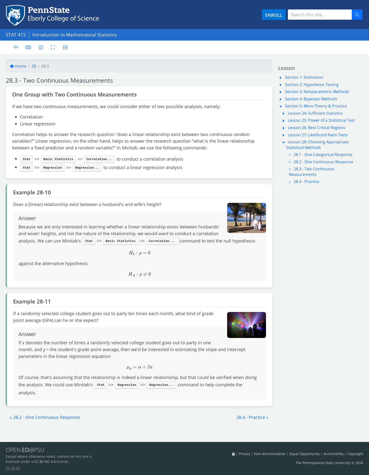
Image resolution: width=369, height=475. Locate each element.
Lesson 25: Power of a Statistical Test (321, 120)
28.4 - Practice (306, 181)
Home (18, 66)
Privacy (244, 454)
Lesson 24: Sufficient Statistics (315, 113)
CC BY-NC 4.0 (45, 461)
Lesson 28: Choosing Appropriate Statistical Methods (317, 144)
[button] (45, 417)
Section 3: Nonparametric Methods (317, 91)
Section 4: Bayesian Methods (311, 99)
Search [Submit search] (358, 15)
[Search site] (320, 14)
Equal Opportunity (305, 454)
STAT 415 (16, 34)
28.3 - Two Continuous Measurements (311, 171)
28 (34, 66)
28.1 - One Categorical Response (323, 154)
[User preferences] (41, 47)
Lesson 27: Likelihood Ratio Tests (318, 135)
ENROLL (273, 15)
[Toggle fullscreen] (53, 47)
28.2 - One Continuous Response (323, 161)
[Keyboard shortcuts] (28, 47)
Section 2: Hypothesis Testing (312, 84)
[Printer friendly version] (65, 47)
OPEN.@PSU (25, 450)
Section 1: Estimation (304, 77)
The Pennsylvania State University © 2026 (329, 462)
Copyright (355, 454)
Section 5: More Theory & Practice (316, 106)
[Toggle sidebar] (16, 47)
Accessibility (333, 454)
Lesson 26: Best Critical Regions (316, 127)
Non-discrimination (270, 454)
